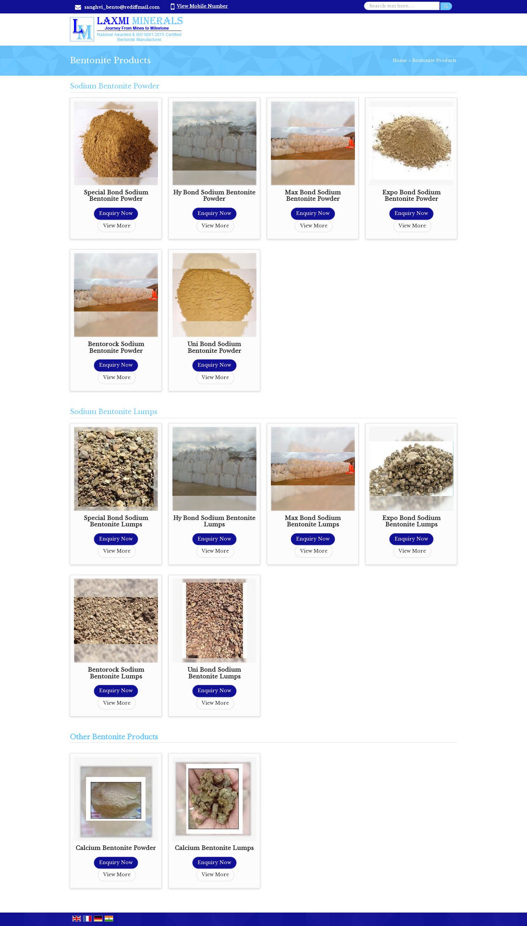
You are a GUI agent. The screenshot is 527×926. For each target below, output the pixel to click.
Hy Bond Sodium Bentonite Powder (214, 196)
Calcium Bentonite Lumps (214, 848)
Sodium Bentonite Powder (115, 86)
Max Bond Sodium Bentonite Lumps (313, 521)
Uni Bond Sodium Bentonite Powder (214, 348)
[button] (202, 6)
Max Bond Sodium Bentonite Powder (313, 196)
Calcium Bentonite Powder (116, 848)
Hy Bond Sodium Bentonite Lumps (214, 521)
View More (116, 226)
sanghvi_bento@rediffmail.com (121, 7)
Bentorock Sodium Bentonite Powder (116, 348)
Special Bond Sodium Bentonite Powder (116, 196)
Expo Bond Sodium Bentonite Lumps (411, 521)
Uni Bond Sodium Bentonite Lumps (214, 673)
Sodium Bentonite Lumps (113, 412)
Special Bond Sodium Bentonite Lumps (116, 521)
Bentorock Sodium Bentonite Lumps (116, 673)
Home (400, 60)
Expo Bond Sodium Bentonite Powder (411, 196)
